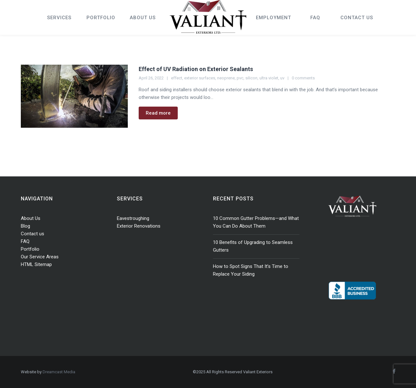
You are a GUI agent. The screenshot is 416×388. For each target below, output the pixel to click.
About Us (30, 218)
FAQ (25, 241)
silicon (251, 78)
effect (176, 78)
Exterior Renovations (138, 226)
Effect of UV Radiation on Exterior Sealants (196, 69)
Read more (158, 113)
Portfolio (30, 249)
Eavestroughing (133, 218)
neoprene (226, 78)
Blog (25, 226)
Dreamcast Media (59, 371)
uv (282, 78)
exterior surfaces (199, 78)
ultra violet (268, 78)
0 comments (303, 78)
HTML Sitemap (36, 264)
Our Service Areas (40, 257)
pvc (240, 78)
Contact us (32, 234)
